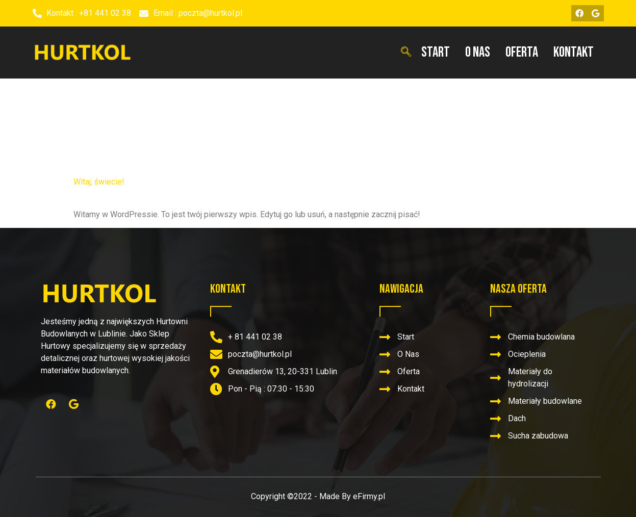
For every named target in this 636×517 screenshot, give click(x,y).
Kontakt (573, 52)
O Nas (477, 52)
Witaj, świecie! (98, 182)
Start (435, 52)
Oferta (521, 52)
